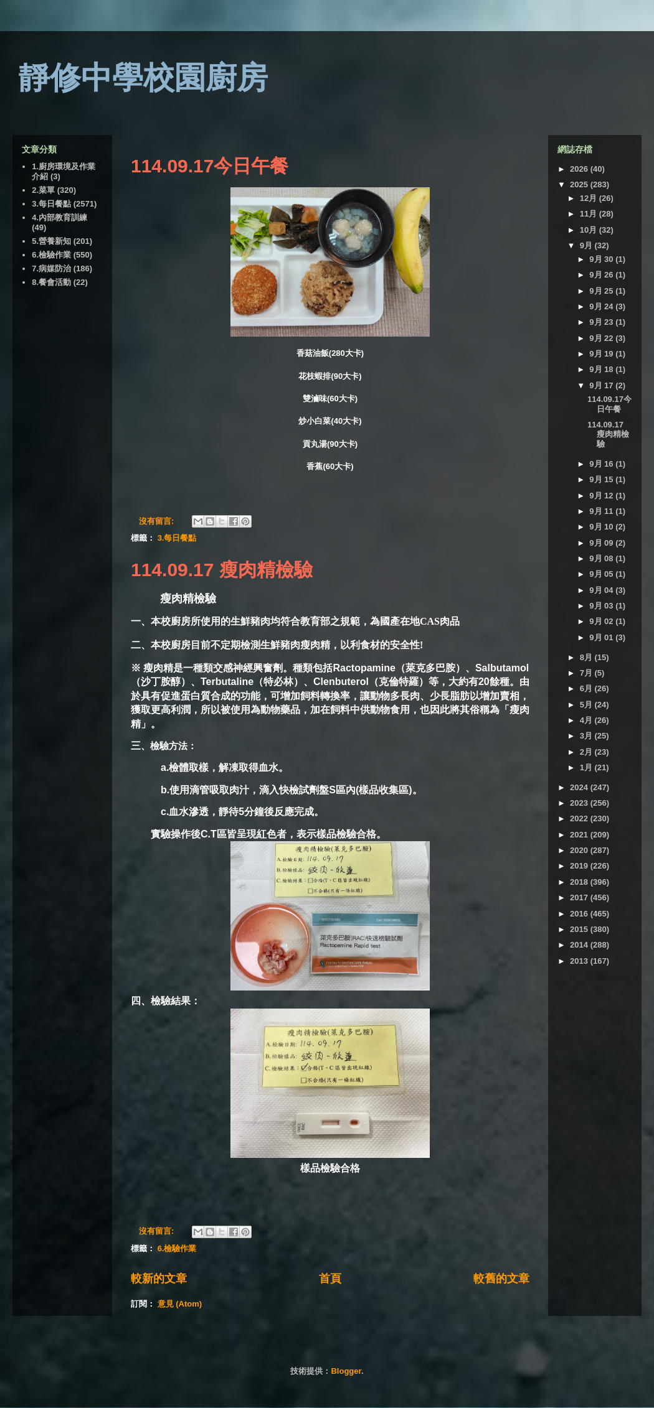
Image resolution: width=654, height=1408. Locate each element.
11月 (589, 213)
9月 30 (602, 259)
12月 (589, 198)
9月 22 (602, 338)
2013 (580, 961)
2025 (580, 184)
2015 (580, 929)
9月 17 (602, 385)
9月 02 (602, 621)
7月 (587, 673)
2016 (580, 913)
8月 (587, 657)
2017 (580, 897)
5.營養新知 (51, 241)
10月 (589, 230)
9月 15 (602, 479)
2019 (580, 865)
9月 (587, 245)
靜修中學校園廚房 (143, 77)
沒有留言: (157, 521)
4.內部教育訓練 (59, 217)
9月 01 (602, 637)
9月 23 (602, 322)
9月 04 (602, 590)
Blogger (346, 1371)
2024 (580, 787)
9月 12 (602, 495)
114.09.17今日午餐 (209, 166)
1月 (587, 767)
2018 (580, 882)
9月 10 (602, 526)
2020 (580, 850)
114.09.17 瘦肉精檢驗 (222, 569)
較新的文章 (159, 1278)
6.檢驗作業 (177, 1248)
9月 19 (602, 353)
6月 (587, 688)
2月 (587, 752)
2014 (580, 944)
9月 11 (602, 511)
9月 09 (602, 543)
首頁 (330, 1278)
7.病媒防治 (51, 268)
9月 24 (602, 306)
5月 (587, 704)
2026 (580, 169)
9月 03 (602, 605)
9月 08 (602, 558)
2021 (580, 834)
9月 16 (602, 464)
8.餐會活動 (51, 282)
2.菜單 (43, 190)
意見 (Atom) (180, 1303)
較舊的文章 (501, 1278)
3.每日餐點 (177, 538)
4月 (587, 720)
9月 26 (602, 274)
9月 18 (602, 369)
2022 (580, 818)
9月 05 (602, 574)
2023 (580, 803)
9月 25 (602, 291)
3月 (587, 735)
